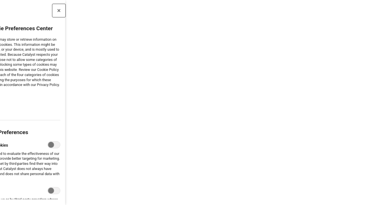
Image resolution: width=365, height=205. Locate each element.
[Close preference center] (32, 10)
